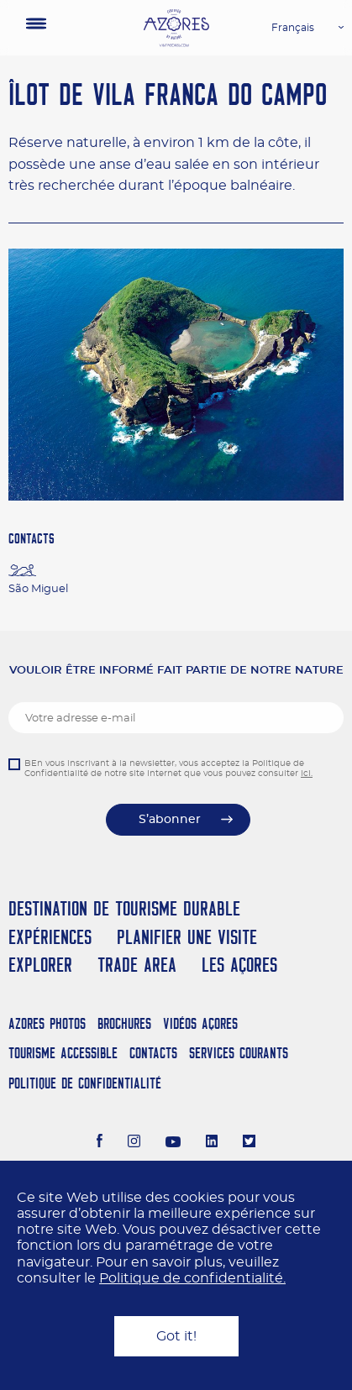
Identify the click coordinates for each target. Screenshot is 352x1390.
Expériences (50, 936)
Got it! (176, 1336)
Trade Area (136, 964)
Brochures (124, 1023)
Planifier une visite (187, 936)
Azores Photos (47, 1023)
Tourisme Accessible (63, 1053)
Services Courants (238, 1053)
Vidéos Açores (200, 1023)
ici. (307, 773)
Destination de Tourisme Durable (124, 908)
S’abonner (170, 820)
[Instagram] (134, 1143)
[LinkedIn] (212, 1143)
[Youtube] (173, 1143)
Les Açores (239, 964)
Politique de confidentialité (84, 1083)
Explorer (40, 964)
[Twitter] (249, 1143)
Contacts (153, 1053)
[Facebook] (100, 1143)
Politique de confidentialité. (192, 1278)
